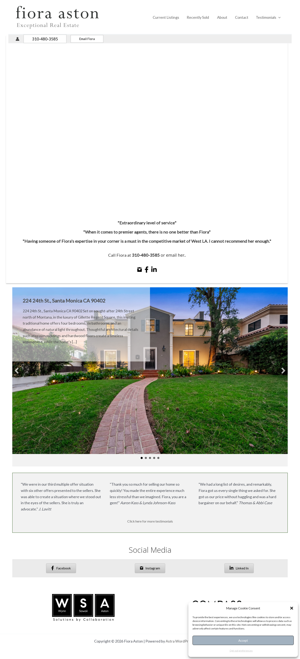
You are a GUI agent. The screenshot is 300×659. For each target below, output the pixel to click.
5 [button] (158, 458)
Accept (243, 640)
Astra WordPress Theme (186, 641)
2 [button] (146, 458)
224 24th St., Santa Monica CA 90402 (64, 301)
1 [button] (142, 458)
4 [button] (154, 458)
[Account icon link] (17, 39)
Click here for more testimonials (150, 521)
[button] (292, 608)
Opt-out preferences (241, 650)
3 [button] (150, 458)
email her (176, 264)
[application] (278, 17)
